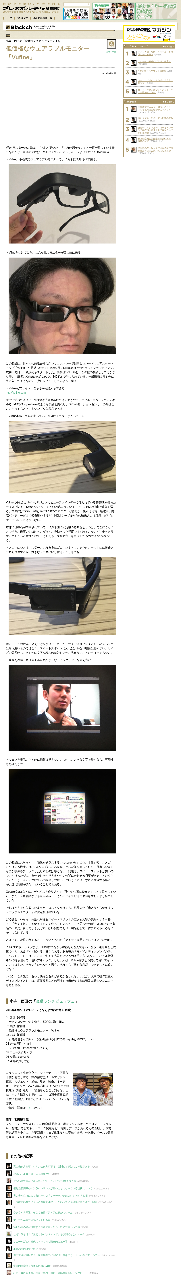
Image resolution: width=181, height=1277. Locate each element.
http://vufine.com (16, 392)
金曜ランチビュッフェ (55, 1001)
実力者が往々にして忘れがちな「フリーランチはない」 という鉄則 (50, 1195)
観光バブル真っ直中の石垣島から (31, 1173)
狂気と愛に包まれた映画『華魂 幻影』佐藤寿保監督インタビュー (50, 1273)
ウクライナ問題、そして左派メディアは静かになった (42, 1212)
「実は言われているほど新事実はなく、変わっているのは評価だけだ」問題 (55, 1201)
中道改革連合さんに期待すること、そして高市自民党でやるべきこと (155, 108)
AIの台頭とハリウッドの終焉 (152, 71)
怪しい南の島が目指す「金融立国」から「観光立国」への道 (46, 1227)
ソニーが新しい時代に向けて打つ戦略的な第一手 (40, 1241)
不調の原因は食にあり (25, 1248)
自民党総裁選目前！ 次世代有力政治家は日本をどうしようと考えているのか (56, 1255)
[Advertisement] (61, 112)
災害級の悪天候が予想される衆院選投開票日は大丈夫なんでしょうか (155, 149)
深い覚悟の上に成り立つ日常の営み (155, 118)
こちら (30, 1107)
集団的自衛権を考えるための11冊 (32, 1265)
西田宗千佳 (111, 52)
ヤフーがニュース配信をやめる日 (31, 1219)
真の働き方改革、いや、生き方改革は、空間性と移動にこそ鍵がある (51, 1166)
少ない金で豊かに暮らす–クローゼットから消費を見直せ (44, 1181)
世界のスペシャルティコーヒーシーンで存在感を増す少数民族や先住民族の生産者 (155, 130)
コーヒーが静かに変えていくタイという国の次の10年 (155, 91)
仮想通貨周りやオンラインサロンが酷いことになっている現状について (52, 1188)
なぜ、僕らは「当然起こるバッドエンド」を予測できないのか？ (49, 1234)
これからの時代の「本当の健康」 (154, 61)
